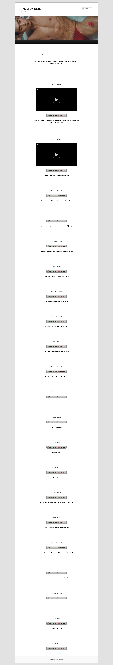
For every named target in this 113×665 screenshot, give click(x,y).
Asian (44, 653)
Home (23, 42)
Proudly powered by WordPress (56, 659)
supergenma (51, 653)
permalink (62, 653)
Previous (84, 47)
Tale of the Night (31, 8)
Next (90, 47)
